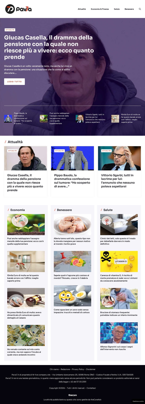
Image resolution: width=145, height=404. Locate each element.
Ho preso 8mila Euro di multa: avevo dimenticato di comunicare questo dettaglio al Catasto (24, 315)
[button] (138, 9)
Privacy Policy (78, 369)
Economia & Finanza (100, 9)
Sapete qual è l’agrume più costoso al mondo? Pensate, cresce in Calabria (71, 276)
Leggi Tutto (14, 82)
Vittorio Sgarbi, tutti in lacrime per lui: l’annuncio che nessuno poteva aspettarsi (118, 181)
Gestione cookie (138, 401)
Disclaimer (90, 369)
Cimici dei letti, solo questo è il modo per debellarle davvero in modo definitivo (117, 241)
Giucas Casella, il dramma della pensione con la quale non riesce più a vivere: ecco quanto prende (49, 47)
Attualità (82, 9)
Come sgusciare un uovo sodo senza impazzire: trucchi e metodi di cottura (71, 311)
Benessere (129, 9)
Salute (117, 9)
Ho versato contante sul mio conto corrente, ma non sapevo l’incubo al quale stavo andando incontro (24, 352)
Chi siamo (54, 369)
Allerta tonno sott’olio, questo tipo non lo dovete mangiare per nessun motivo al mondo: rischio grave (72, 241)
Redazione (65, 369)
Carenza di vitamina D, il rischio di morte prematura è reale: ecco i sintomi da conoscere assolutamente (118, 278)
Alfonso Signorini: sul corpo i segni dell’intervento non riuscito (116, 348)
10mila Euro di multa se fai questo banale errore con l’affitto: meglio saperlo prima (23, 278)
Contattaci (91, 388)
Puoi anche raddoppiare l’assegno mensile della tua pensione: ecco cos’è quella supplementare (59, 118)
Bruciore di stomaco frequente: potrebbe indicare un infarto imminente (118, 313)
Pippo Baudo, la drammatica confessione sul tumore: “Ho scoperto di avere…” (23, 118)
